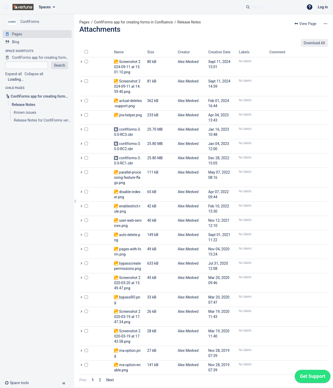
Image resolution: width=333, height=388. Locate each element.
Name (119, 52)
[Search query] (272, 7)
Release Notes (189, 22)
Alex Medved (188, 62)
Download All (314, 43)
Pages (84, 22)
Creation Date (219, 52)
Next (110, 380)
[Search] (248, 7)
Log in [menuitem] (323, 7)
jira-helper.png (130, 115)
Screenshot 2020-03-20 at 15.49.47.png (127, 283)
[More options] (325, 24)
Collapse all (33, 74)
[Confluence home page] (23, 7)
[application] (312, 377)
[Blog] (37, 42)
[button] (6, 7)
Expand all (13, 74)
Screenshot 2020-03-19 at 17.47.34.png (127, 316)
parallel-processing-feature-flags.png (127, 177)
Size (150, 52)
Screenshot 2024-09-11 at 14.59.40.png (127, 86)
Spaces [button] (45, 7)
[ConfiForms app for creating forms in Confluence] (37, 57)
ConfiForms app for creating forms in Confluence (133, 22)
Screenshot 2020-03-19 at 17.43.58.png (127, 336)
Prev (83, 380)
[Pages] (37, 34)
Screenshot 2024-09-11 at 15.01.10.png (127, 67)
